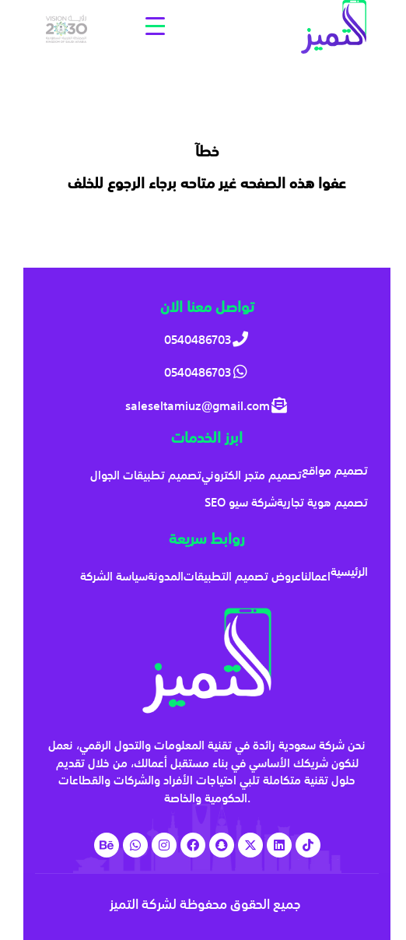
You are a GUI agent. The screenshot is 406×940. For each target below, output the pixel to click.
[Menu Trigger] (155, 25)
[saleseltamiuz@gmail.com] (207, 406)
